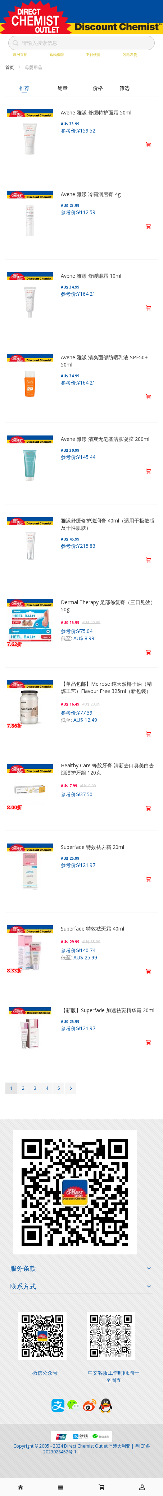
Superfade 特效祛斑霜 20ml (92, 847)
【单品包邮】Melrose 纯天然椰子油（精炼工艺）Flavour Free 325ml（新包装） (106, 687)
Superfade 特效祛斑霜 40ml (92, 928)
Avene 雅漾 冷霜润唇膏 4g (91, 194)
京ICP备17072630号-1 (100, 1451)
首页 (10, 67)
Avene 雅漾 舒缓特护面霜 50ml (96, 112)
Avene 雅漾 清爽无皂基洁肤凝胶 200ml (105, 438)
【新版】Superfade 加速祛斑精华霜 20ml (107, 1010)
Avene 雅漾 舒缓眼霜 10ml (91, 275)
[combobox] (81, 43)
